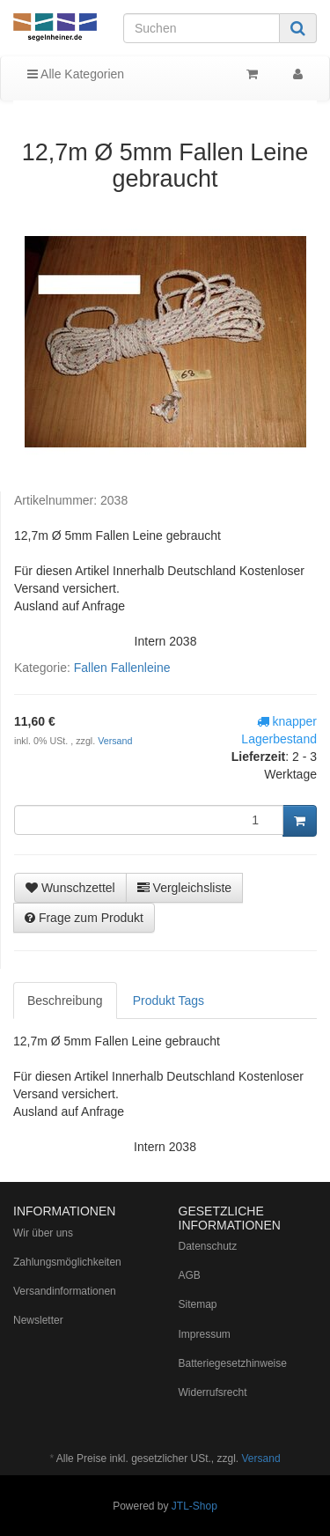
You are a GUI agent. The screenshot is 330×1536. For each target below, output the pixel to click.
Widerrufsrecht (213, 1392)
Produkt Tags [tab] (168, 1000)
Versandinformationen (64, 1291)
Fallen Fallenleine (122, 668)
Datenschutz (208, 1246)
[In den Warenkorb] (299, 821)
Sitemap (198, 1304)
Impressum (205, 1334)
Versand (115, 740)
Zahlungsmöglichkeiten (67, 1262)
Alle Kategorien (75, 74)
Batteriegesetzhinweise (233, 1363)
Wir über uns (43, 1233)
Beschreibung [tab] (65, 1000)
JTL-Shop (194, 1506)
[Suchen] (201, 28)
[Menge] (148, 820)
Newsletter (38, 1320)
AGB (190, 1275)
